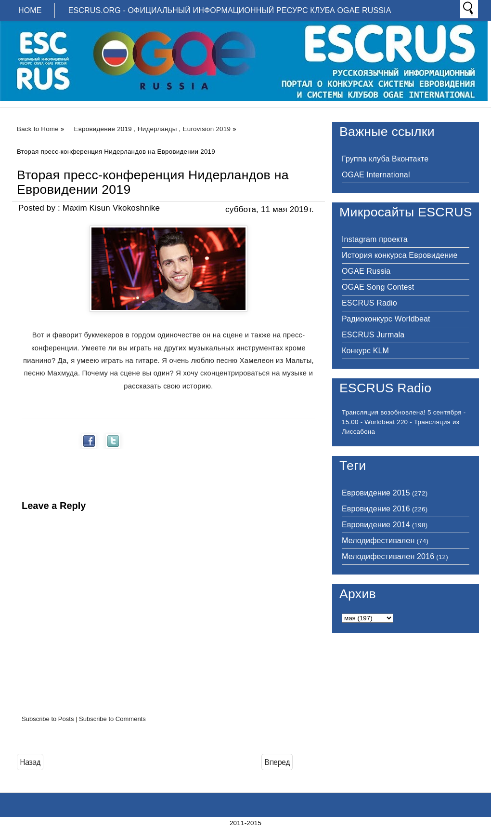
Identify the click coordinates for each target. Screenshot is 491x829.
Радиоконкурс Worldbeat (386, 319)
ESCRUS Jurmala (373, 335)
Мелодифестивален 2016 (388, 556)
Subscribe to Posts (48, 718)
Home (30, 10)
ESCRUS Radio (369, 303)
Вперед (277, 762)
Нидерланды (157, 129)
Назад (30, 762)
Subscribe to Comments (112, 718)
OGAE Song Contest (378, 287)
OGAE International (376, 175)
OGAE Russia (366, 271)
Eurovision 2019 (207, 129)
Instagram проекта (375, 239)
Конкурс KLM (365, 351)
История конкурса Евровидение (399, 255)
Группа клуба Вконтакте (385, 159)
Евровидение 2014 (376, 525)
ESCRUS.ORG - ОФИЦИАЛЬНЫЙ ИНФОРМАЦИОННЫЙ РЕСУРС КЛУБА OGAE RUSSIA (229, 10)
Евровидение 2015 (376, 493)
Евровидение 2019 (103, 129)
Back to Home (38, 129)
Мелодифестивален (378, 540)
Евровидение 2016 (376, 509)
